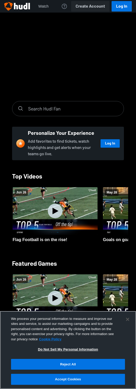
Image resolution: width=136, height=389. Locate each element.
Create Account (90, 6)
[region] (68, 350)
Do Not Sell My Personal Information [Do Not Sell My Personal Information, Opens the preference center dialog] (68, 349)
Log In (121, 6)
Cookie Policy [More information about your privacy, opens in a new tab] (50, 339)
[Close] (127, 319)
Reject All (68, 364)
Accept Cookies (68, 379)
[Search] (73, 108)
